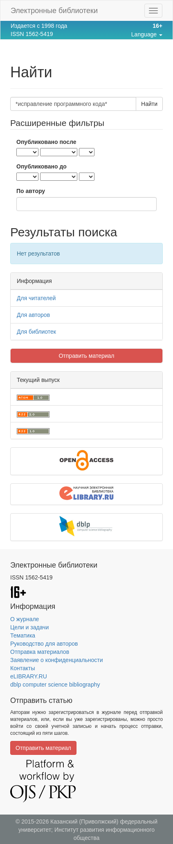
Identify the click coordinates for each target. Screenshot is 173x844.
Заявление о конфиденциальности (56, 660)
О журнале (24, 619)
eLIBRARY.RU (28, 676)
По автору (30, 191)
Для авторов (33, 315)
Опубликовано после (46, 142)
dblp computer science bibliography (55, 684)
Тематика (22, 635)
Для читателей (36, 298)
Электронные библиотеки (54, 11)
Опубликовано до (41, 166)
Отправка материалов (39, 652)
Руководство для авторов (44, 643)
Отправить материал (86, 355)
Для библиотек (36, 331)
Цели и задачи (29, 627)
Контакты (22, 668)
